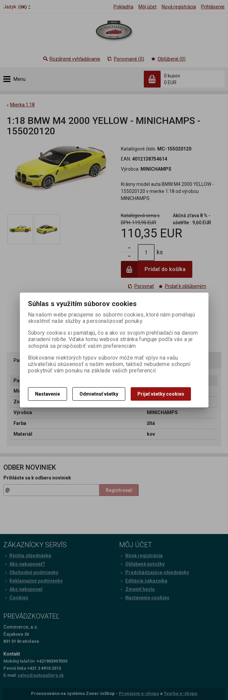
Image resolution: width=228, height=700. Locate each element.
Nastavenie (47, 394)
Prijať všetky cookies (160, 394)
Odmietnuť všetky (98, 394)
